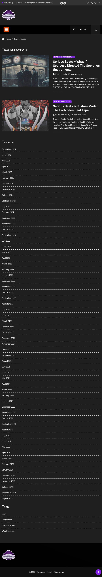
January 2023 (7, 275)
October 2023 (7, 229)
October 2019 (7, 487)
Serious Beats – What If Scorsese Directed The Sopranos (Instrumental (76, 65)
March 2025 (7, 172)
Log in (4, 514)
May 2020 (6, 447)
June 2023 (6, 246)
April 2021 (6, 384)
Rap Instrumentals (62, 101)
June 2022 (6, 315)
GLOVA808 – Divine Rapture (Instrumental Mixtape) (33, 3)
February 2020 (8, 464)
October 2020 (7, 418)
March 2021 (7, 390)
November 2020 (8, 412)
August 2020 (7, 430)
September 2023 (9, 235)
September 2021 (9, 355)
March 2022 (7, 321)
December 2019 (8, 475)
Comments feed (8, 525)
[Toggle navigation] (6, 29)
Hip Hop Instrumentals (63, 57)
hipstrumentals (61, 74)
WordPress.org (8, 531)
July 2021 (6, 367)
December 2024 (8, 189)
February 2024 (8, 212)
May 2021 (6, 378)
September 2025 (9, 149)
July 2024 (6, 206)
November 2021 (8, 344)
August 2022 (7, 304)
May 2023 (6, 252)
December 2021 (8, 338)
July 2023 (6, 241)
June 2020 (6, 441)
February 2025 (8, 178)
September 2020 (9, 424)
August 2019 (7, 498)
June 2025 (6, 155)
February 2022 (8, 327)
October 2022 (7, 292)
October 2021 (7, 349)
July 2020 (6, 435)
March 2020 (7, 458)
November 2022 (8, 287)
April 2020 (6, 452)
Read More (59, 91)
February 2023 (8, 269)
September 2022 (9, 298)
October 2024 (7, 195)
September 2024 (9, 201)
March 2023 (7, 264)
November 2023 (8, 224)
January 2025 (7, 183)
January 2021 (7, 401)
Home (8, 39)
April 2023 (6, 258)
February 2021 (8, 395)
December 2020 (8, 407)
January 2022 (7, 332)
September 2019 (9, 493)
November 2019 (8, 481)
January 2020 (7, 470)
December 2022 (8, 281)
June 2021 (6, 372)
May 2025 (6, 161)
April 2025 (6, 166)
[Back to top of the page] (98, 572)
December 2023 (8, 218)
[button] (61, 3)
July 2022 (6, 309)
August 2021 (7, 361)
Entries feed (7, 520)
